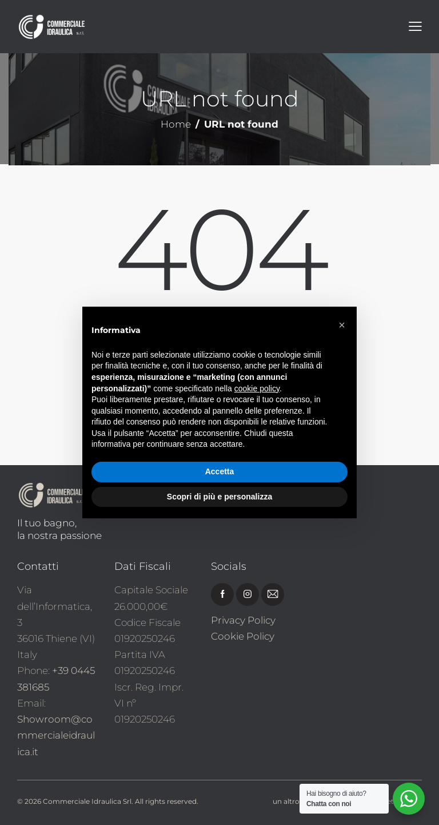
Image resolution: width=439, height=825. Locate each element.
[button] (342, 325)
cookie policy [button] (257, 388)
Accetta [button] (219, 471)
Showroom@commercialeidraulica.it (56, 735)
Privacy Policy (243, 620)
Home (176, 124)
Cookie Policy (242, 636)
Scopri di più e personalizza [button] (219, 496)
